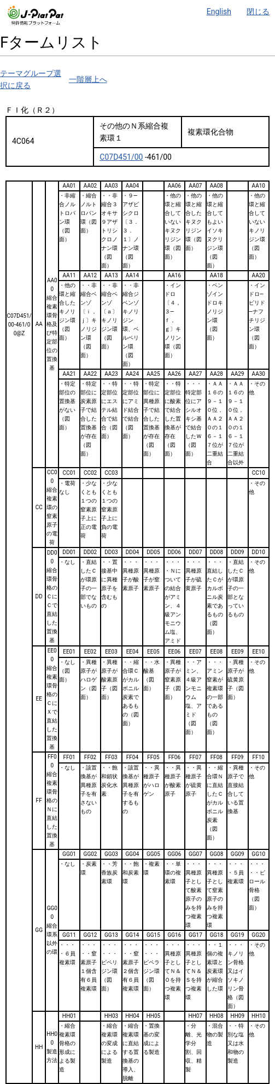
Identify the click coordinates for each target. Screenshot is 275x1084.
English (219, 11)
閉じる (258, 11)
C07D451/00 (121, 157)
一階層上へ (88, 79)
